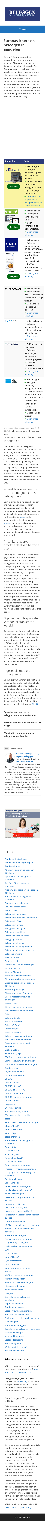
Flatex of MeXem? (13, 1161)
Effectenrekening (13, 1107)
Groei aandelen (12, 1182)
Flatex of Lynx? (12, 1154)
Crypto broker (11, 1068)
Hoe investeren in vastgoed (18, 1186)
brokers (7, 523)
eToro (7, 1118)
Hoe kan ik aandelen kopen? (18, 1190)
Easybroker (10, 1104)
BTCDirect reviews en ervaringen (20, 1057)
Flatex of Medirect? (14, 1158)
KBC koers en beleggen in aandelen (22, 1225)
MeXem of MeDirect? (15, 1278)
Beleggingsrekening (14, 943)
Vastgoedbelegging (14, 1339)
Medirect (9, 1271)
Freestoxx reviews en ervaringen (20, 1168)
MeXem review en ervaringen (19, 1282)
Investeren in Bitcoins (15, 1204)
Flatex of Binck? (12, 1147)
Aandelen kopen (12, 866)
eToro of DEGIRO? (13, 1129)
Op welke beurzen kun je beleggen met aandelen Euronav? (22, 714)
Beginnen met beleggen (16, 903)
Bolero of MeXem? (13, 1032)
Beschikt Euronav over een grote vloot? (22, 724)
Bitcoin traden (11, 1003)
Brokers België (12, 1049)
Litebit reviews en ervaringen (18, 1246)
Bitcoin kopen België (14, 989)
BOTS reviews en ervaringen (18, 1039)
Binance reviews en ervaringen (19, 964)
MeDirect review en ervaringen (19, 1275)
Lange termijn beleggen (16, 1242)
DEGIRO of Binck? (13, 1082)
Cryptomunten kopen (15, 1075)
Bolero (8, 1014)
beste (22, 517)
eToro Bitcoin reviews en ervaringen (22, 1122)
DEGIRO (8, 1078)
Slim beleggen (11, 1321)
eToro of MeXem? (13, 1136)
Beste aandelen (12, 957)
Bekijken (13, 186)
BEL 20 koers (11, 910)
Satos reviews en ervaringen (18, 1310)
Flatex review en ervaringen (18, 1165)
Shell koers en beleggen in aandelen (22, 1318)
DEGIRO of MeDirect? (15, 1089)
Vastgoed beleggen (14, 1332)
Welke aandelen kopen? (16, 1347)
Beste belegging (12, 961)
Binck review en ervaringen (18, 975)
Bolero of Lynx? (12, 1028)
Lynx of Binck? (11, 1253)
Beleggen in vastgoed (15, 928)
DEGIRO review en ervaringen (19, 1097)
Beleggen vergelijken (15, 932)
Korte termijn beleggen (16, 1235)
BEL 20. (35, 704)
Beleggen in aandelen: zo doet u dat (22, 917)
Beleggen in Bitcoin (14, 921)
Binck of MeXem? (13, 972)
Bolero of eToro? (12, 1025)
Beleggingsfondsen (14, 939)
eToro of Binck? (12, 1126)
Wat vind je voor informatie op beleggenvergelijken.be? (22, 735)
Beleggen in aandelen (15, 914)
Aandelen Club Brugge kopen (19, 862)
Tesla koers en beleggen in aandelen (22, 1328)
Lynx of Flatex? (12, 1257)
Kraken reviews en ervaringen (19, 1239)
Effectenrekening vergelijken (18, 1115)
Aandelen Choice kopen (16, 859)
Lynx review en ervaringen (17, 1268)
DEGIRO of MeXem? (14, 1093)
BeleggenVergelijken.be (24, 761)
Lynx (7, 1249)
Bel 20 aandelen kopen (16, 906)
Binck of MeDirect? (14, 968)
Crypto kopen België (14, 1071)
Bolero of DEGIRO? (14, 1021)
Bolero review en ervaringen (18, 1036)
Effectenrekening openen (17, 1111)
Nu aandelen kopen (14, 1289)
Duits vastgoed (12, 1100)
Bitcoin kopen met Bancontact (19, 993)
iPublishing (21, 1381)
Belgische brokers (13, 953)
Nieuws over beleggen (15, 1286)
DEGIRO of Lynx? (13, 1086)
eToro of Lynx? (12, 1133)
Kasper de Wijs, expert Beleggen (24, 755)
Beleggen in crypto (14, 924)
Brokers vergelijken (14, 1053)
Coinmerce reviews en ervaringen (21, 1064)
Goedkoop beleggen (14, 1179)
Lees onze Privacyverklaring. (18, 1507)
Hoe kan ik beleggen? (15, 1193)
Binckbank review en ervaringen (20, 979)
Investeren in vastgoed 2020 (18, 1211)
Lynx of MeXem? (12, 1264)
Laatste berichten (17, 748)
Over (6, 748)
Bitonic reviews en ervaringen (19, 1007)
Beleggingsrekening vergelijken (20, 950)
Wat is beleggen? (13, 1343)
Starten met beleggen (15, 1325)
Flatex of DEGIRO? (13, 1150)
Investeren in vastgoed (16, 1207)
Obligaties (10, 1293)
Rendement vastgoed (15, 1307)
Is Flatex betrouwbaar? (16, 1221)
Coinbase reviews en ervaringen (20, 1060)
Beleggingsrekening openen (18, 946)
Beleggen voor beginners (17, 935)
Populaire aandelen (14, 1303)
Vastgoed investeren (14, 1336)
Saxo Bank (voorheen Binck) (18, 1314)
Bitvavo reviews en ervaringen (19, 1010)
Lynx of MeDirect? (13, 1260)
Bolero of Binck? (12, 1017)
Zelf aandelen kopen (14, 1350)
